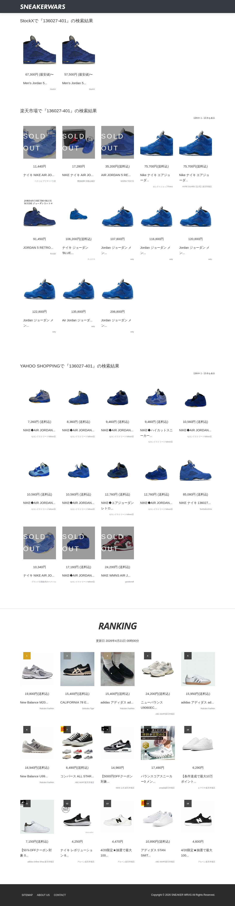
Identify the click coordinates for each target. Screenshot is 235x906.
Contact (60, 895)
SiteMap (27, 895)
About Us (43, 895)
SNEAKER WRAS (181, 894)
